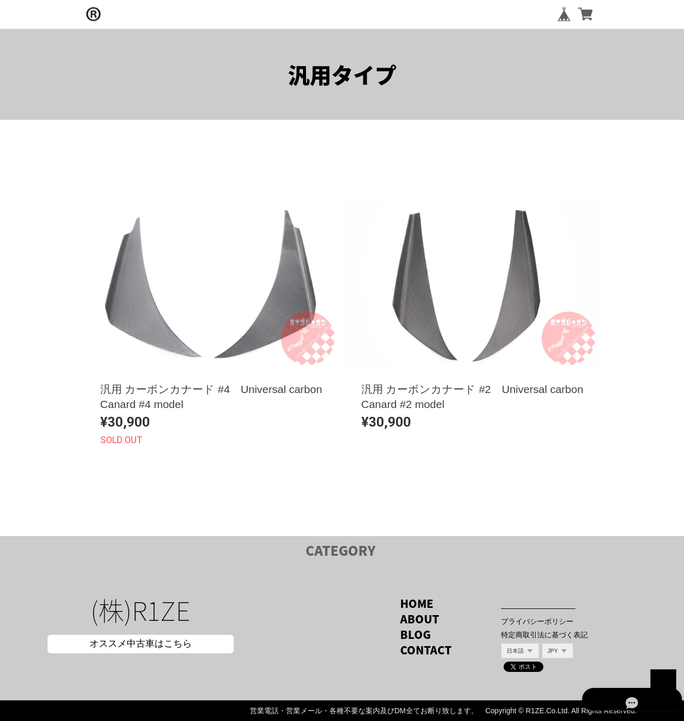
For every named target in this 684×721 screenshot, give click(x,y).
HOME (416, 603)
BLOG (415, 634)
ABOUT (419, 619)
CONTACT (425, 650)
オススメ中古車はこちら (140, 643)
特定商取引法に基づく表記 (544, 635)
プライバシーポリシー (537, 621)
